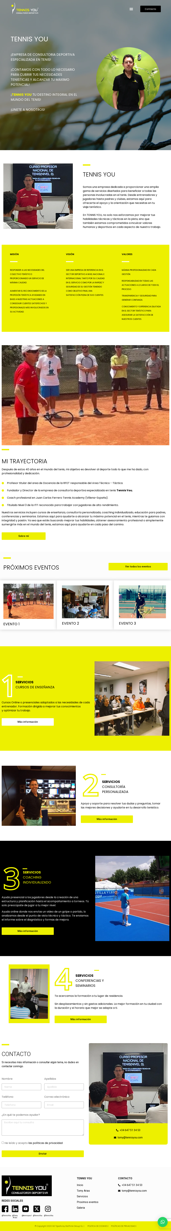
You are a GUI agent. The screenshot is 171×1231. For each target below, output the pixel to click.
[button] (131, 9)
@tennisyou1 (27, 1215)
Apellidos (50, 1079)
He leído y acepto (34, 1143)
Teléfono (7, 1097)
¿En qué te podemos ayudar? (21, 1115)
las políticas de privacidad (45, 1143)
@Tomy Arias (15, 1216)
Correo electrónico (56, 1097)
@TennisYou (6, 1215)
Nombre (7, 1079)
